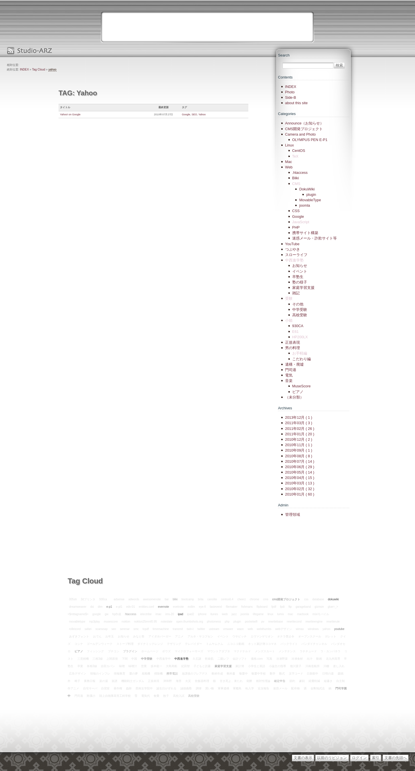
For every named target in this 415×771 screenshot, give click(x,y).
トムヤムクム (214, 643)
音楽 (289, 381)
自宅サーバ (90, 688)
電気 (289, 375)
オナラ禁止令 (285, 636)
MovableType (310, 200)
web (250, 629)
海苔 (179, 681)
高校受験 (299, 315)
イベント (299, 271)
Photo (290, 92)
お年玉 (109, 636)
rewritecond (294, 621)
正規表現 (292, 342)
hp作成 (116, 614)
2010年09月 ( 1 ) (298, 450)
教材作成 (217, 673)
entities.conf (146, 606)
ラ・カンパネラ (331, 651)
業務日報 (89, 681)
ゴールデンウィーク (99, 643)
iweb (225, 614)
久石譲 (197, 658)
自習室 (105, 688)
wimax (300, 629)
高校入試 (178, 695)
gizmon (319, 606)
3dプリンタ (88, 599)
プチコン (113, 651)
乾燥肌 (209, 658)
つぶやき (292, 249)
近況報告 (263, 688)
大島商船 (171, 666)
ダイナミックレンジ (150, 643)
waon (240, 629)
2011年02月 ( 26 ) (299, 428)
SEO (194, 114)
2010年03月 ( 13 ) (299, 483)
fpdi (282, 606)
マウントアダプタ (218, 651)
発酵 (249, 681)
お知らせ (299, 265)
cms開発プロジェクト (286, 599)
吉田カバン (108, 666)
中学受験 (299, 309)
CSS (296, 211)
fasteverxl (216, 606)
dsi (92, 606)
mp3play (94, 621)
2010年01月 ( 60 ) (299, 494)
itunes (214, 614)
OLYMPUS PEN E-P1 (310, 140)
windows (313, 629)
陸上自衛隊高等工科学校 (115, 695)
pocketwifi (251, 621)
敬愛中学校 (258, 673)
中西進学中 (163, 658)
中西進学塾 (181, 658)
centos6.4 (227, 599)
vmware (228, 629)
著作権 (118, 688)
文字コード (296, 673)
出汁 (310, 658)
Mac (288, 162)
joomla (304, 205)
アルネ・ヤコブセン (200, 636)
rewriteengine (314, 621)
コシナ (78, 643)
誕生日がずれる (166, 688)
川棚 (326, 666)
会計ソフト (240, 658)
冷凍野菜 (282, 658)
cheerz (241, 599)
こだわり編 (301, 359)
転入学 (249, 688)
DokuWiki (307, 189)
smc (136, 629)
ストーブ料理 (125, 643)
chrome (254, 599)
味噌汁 (132, 666)
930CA (297, 326)
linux (270, 614)
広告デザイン (77, 673)
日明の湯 (328, 673)
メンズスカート (265, 651)
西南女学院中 (144, 688)
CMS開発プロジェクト (304, 129)
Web (289, 167)
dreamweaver (77, 606)
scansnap (101, 629)
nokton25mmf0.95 (145, 621)
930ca (103, 599)
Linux (289, 145)
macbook (303, 614)
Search (284, 55)
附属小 (91, 695)
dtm (100, 606)
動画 (319, 658)
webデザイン (283, 629)
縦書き (328, 681)
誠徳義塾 (186, 688)
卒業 (80, 666)
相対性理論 (263, 681)
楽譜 (114, 681)
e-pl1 (119, 606)
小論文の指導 (277, 666)
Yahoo (202, 114)
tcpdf (146, 629)
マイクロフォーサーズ (189, 651)
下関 (125, 658)
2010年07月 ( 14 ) (299, 461)
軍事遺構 (223, 688)
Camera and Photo (300, 134)
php (227, 621)
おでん (97, 636)
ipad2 (190, 614)
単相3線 (92, 666)
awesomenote (152, 599)
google (96, 614)
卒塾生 (297, 277)
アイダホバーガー (159, 636)
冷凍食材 (297, 658)
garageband (303, 606)
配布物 (295, 688)
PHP (296, 227)
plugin (311, 194)
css (306, 599)
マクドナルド (242, 651)
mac (290, 614)
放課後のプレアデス (195, 673)
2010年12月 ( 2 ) (298, 439)
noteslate (166, 621)
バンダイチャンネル (314, 643)
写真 (269, 658)
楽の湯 (103, 681)
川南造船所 (312, 666)
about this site (296, 103)
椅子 (77, 681)
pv (262, 621)
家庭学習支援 (303, 287)
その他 (297, 304)
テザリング (174, 643)
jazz (234, 614)
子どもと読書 (202, 666)
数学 (272, 673)
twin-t (190, 629)
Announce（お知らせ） (304, 123)
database (318, 599)
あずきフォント (79, 636)
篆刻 (302, 681)
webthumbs (264, 629)
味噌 (122, 666)
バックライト (289, 643)
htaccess (130, 614)
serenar (125, 629)
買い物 (209, 688)
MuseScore (301, 386)
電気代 (145, 695)
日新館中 (312, 673)
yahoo (53, 69)
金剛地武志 (318, 688)
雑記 (296, 293)
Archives (285, 408)
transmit (178, 629)
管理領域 (292, 514)
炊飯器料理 (202, 681)
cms (265, 599)
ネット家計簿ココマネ (262, 643)
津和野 (167, 681)
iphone (202, 614)
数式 (282, 673)
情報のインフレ (100, 673)
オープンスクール (309, 636)
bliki (175, 599)
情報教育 (119, 673)
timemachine (161, 629)
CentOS (298, 150)
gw (106, 614)
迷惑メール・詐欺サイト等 (314, 238)
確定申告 (279, 681)
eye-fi (202, 606)
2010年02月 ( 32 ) (299, 489)
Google (298, 216)
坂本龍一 (156, 666)
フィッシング (95, 651)
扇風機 (146, 673)
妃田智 (185, 666)
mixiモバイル (321, 614)
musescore (111, 621)
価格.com (257, 658)
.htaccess (300, 172)
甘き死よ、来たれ (231, 681)
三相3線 (97, 658)
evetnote (178, 606)
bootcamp (188, 599)
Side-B (290, 97)
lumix (280, 614)
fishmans (247, 606)
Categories (287, 114)
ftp (290, 606)
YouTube (292, 244)
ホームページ (149, 651)
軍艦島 (237, 688)
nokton (126, 621)
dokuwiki (333, 599)
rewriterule (333, 621)
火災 (188, 681)
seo (114, 629)
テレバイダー (193, 643)
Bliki (295, 178)
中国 (134, 658)
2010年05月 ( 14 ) (299, 472)
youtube (339, 629)
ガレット (330, 636)
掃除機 (158, 673)
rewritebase (275, 621)
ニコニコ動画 (235, 643)
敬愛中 (243, 673)
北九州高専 (333, 658)
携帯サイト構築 (305, 233)
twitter (201, 629)
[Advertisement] (207, 27)
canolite (212, 599)
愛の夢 (133, 673)
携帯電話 (172, 673)
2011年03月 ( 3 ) (298, 423)
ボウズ (166, 651)
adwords (133, 599)
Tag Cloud (38, 69)
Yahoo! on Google (70, 114)
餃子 (166, 695)
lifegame (258, 614)
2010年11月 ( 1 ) (298, 445)
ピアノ (297, 392)
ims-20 (169, 614)
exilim (191, 606)
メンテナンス (287, 651)
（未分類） (294, 397)
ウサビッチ (239, 636)
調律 (199, 688)
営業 (144, 666)
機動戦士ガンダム (132, 681)
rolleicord (75, 629)
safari (87, 629)
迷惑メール (280, 688)
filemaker (231, 606)
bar (167, 599)
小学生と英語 (256, 666)
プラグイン (130, 651)
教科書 (231, 673)
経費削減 (314, 681)
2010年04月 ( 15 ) (299, 478)
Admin (283, 505)
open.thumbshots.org (189, 621)
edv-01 (130, 606)
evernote (163, 606)
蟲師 (129, 688)
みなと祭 (138, 636)
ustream (214, 629)
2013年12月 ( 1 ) (298, 417)
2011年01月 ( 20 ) (299, 434)
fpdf (273, 606)
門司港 (290, 370)
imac (159, 614)
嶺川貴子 (295, 666)
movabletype (77, 621)
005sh (73, 599)
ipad (180, 614)
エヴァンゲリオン (262, 636)
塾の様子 (299, 282)
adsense (119, 599)
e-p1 (109, 606)
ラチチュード (308, 651)
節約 (292, 681)
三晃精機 (83, 658)
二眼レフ (223, 658)
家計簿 (239, 666)
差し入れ (339, 666)
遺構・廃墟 (294, 364)
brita (200, 599)
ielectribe (146, 614)
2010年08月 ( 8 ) (298, 456)
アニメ (179, 636)
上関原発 (112, 658)
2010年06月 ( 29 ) (299, 467)
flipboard (262, 606)
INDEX (24, 69)
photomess (214, 621)
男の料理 (292, 348)
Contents (285, 77)
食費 (156, 695)
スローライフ (296, 255)
